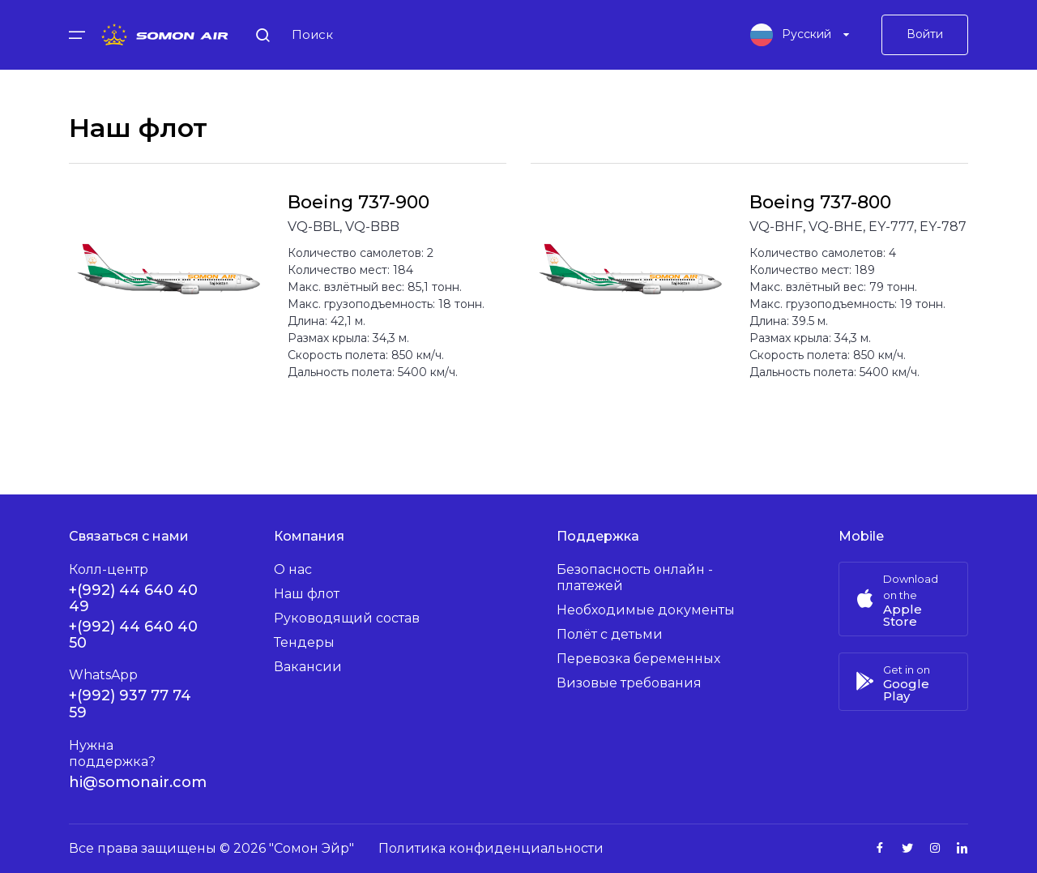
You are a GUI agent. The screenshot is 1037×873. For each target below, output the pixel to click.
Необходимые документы (646, 610)
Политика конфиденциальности (491, 848)
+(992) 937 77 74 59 (130, 704)
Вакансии (308, 666)
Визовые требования (629, 683)
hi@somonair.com (138, 782)
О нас (293, 569)
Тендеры (304, 642)
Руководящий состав (347, 618)
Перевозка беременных (638, 658)
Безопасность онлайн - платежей (635, 577)
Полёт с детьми (610, 634)
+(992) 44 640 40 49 (133, 598)
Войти (925, 36)
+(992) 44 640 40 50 (133, 634)
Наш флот (306, 593)
